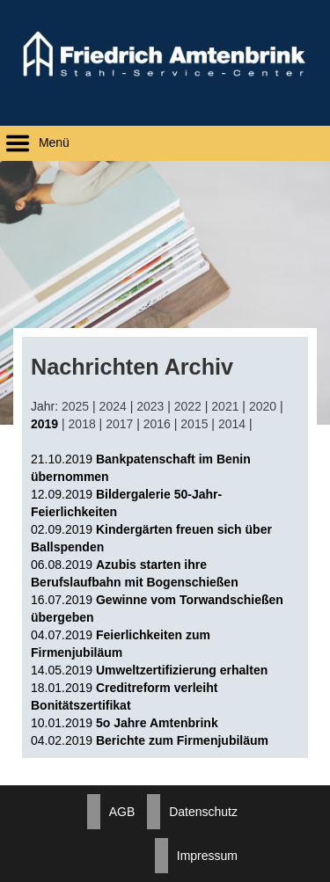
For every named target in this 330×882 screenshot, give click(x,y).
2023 (150, 406)
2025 (75, 406)
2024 (113, 406)
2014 (232, 424)
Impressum (207, 856)
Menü (35, 142)
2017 (119, 424)
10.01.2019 (124, 723)
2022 (188, 406)
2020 (262, 406)
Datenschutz (203, 812)
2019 (44, 424)
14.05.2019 (149, 670)
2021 (224, 406)
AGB (122, 812)
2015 (194, 424)
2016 (157, 424)
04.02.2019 (149, 740)
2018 (82, 424)
